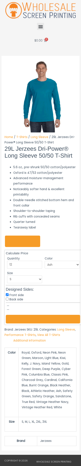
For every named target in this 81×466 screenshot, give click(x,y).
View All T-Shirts (48, 335)
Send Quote (43, 319)
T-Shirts (22, 137)
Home (9, 137)
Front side (16, 295)
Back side (16, 299)
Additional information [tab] (29, 341)
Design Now (19, 241)
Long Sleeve (39, 137)
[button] (40, 26)
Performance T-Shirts (20, 335)
